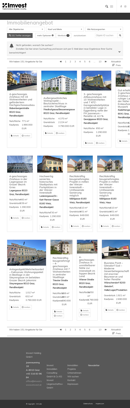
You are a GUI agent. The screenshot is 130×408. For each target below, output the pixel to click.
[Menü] (111, 6)
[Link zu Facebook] (121, 6)
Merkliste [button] (63, 35)
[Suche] (105, 6)
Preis (118, 65)
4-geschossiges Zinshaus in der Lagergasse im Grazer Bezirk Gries (18, 182)
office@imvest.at (34, 381)
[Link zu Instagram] (125, 6)
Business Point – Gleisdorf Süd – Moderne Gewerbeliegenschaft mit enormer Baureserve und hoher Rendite (116, 271)
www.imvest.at (33, 384)
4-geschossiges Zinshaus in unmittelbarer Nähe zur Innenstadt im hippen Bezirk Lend (87, 266)
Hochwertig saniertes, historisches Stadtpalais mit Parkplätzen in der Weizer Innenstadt (48, 184)
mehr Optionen (45, 35)
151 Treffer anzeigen (20, 35)
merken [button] (26, 136)
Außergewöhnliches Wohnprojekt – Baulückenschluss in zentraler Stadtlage (55, 102)
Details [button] (15, 136)
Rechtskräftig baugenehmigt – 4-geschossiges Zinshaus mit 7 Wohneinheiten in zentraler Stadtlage (61, 267)
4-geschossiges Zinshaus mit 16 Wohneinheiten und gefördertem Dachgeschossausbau (22, 99)
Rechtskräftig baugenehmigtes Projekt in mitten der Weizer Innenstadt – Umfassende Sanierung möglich (79, 186)
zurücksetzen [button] (80, 35)
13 (100, 61)
